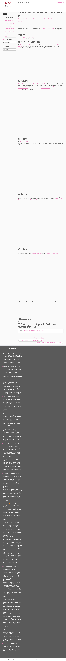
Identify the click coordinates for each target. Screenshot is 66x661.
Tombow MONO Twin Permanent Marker (28, 141)
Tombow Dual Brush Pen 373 (39, 83)
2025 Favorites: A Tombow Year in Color (10, 350)
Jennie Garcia (32, 20)
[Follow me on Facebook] (23, 2)
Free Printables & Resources (25, 10)
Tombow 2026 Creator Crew (25, 8)
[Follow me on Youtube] (29, 2)
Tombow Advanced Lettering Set (47, 28)
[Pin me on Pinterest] (31, 2)
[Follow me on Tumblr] (27, 2)
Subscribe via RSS (7, 52)
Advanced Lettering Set (52, 18)
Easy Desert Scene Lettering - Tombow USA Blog (33, 330)
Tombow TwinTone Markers (52, 253)
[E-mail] (19, 2)
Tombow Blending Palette (54, 86)
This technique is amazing (23, 83)
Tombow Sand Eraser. (45, 88)
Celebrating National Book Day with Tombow (10, 382)
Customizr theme (44, 659)
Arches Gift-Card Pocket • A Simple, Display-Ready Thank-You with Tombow (10, 25)
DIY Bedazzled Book (6, 489)
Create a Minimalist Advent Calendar (9, 396)
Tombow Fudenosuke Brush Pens (27, 44)
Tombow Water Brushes (23, 88)
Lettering (37, 20)
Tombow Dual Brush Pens (55, 20)
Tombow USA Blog (13, 348)
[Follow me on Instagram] (25, 2)
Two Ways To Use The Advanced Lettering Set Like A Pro (49, 342)
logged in (25, 321)
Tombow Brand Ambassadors (41, 8)
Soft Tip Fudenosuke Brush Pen (29, 197)
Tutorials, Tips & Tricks (41, 18)
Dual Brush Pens (60, 18)
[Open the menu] (63, 6)
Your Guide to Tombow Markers (8, 412)
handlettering (26, 20)
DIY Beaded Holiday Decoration (8, 459)
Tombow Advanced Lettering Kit (45, 20)
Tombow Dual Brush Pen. (35, 199)
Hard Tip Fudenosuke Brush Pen (35, 252)
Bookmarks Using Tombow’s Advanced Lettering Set (30, 340)
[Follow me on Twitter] (21, 2)
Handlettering (33, 18)
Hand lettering (21, 20)
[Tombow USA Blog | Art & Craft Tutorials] (7, 4)
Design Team (28, 18)
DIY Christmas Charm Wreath (8, 473)
